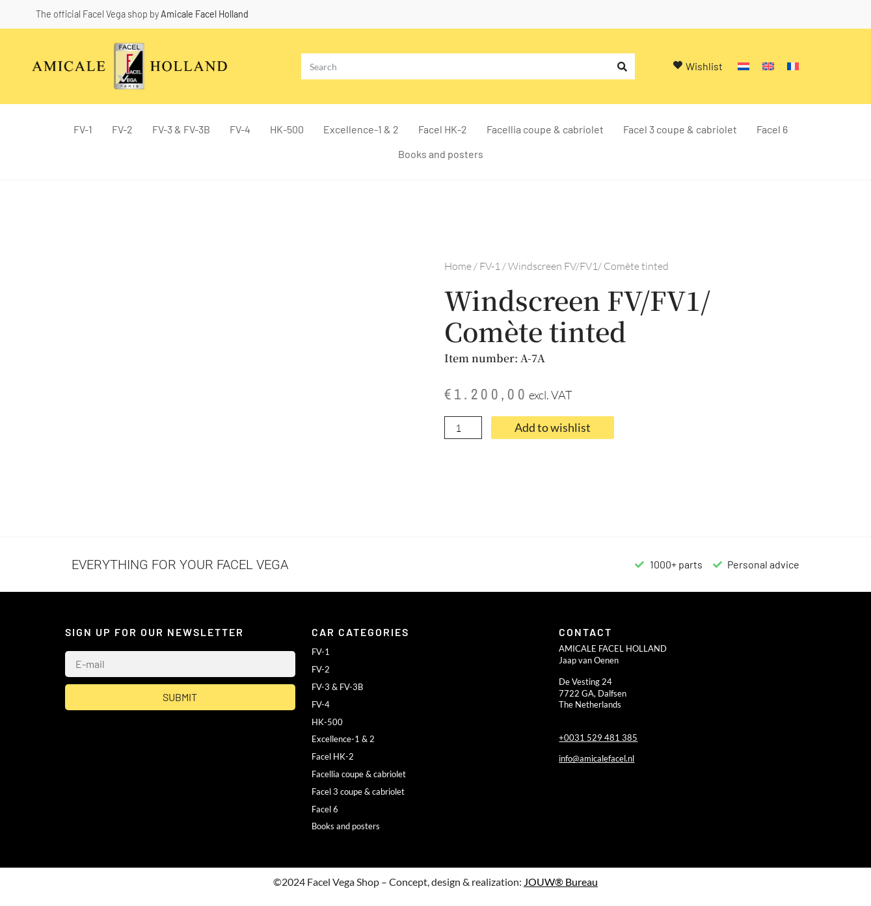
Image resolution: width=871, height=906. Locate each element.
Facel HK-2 (442, 129)
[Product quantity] (463, 428)
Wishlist (704, 66)
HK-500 (287, 129)
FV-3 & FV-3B (181, 129)
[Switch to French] (793, 66)
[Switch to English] (768, 66)
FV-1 (83, 129)
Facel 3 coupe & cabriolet (680, 129)
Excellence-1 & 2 (361, 129)
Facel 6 (772, 129)
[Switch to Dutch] (743, 66)
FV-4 (240, 129)
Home (458, 266)
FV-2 (122, 129)
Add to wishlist (553, 427)
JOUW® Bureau (561, 881)
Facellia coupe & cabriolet (545, 129)
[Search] (622, 66)
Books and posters (440, 154)
